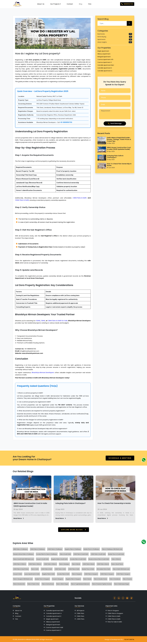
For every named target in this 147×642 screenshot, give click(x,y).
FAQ (89, 4)
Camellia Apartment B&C (106, 65)
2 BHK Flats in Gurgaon (91, 574)
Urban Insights (115, 42)
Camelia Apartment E (54, 616)
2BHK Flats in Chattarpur (20, 549)
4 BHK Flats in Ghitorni (50, 564)
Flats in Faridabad (115, 579)
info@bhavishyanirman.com (29, 351)
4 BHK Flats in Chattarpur (55, 549)
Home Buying (115, 37)
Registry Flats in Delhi (48, 574)
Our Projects (55, 4)
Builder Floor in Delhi (88, 569)
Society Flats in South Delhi (78, 559)
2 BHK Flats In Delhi (46, 569)
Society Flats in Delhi (63, 574)
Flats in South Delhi (65, 554)
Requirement (114, 114)
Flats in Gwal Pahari (117, 564)
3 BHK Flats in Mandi (103, 564)
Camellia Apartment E (105, 68)
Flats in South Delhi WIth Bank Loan (23, 559)
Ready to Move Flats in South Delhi (99, 559)
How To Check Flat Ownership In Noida (119, 164)
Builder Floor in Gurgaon (42, 579)
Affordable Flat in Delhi (103, 569)
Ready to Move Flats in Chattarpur (23, 554)
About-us (40, 4)
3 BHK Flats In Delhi (114, 619)
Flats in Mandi (76, 564)
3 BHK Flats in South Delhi (98, 554)
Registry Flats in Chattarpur (73, 549)
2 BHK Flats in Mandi (88, 564)
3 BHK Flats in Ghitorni (35, 564)
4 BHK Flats (81, 619)
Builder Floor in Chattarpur (91, 549)
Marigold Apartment (104, 57)
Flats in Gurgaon (77, 574)
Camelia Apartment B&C (55, 610)
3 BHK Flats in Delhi (60, 569)
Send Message (115, 123)
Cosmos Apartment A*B (105, 59)
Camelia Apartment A (54, 613)
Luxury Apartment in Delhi (32, 574)
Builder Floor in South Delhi (116, 554)
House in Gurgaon (57, 579)
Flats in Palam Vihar (33, 584)
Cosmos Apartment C (105, 62)
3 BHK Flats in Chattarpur (37, 549)
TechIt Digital (129, 639)
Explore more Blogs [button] (73, 529)
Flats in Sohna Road (48, 584)
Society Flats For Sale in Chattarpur (46, 554)
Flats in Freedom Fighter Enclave (102, 584)
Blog (80, 4)
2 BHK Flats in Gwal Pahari (21, 569)
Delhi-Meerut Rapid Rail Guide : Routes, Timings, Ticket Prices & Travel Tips (119, 139)
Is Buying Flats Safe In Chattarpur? (115, 156)
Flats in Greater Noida (100, 579)
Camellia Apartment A (105, 71)
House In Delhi (17, 574)
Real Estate (115, 34)
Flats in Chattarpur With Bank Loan (112, 549)
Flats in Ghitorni (116, 559)
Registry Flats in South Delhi (59, 559)
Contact (70, 4)
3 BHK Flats (81, 616)
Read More (28, 518)
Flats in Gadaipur (64, 564)
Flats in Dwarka (127, 579)
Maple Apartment (103, 51)
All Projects (81, 610)
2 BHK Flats (81, 613)
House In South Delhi (42, 559)
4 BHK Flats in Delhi (73, 569)
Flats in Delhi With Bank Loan (121, 569)
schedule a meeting (120, 458)
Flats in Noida (87, 579)
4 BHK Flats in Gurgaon (123, 574)
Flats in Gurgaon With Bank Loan (22, 579)
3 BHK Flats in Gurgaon (107, 574)
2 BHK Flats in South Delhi (81, 554)
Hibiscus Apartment (104, 54)
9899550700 (127, 4)
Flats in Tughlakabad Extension (80, 584)
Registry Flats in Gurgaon (73, 579)
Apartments (115, 39)
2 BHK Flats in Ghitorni (19, 564)
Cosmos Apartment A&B (55, 627)
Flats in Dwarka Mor (19, 584)
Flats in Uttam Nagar (62, 584)
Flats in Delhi (35, 569)
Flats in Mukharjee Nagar (121, 584)
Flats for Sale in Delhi (115, 622)
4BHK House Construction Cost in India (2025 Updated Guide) (119, 148)
